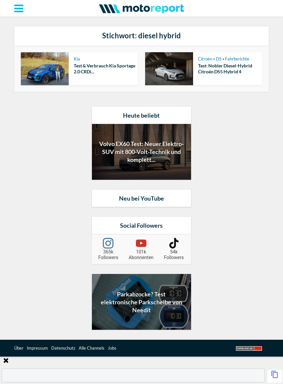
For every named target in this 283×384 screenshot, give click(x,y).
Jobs (112, 348)
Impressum (37, 348)
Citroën (205, 58)
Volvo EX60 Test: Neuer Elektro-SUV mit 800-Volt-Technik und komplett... (141, 151)
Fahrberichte (237, 58)
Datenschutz (63, 348)
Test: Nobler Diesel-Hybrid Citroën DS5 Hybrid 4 (225, 68)
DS (219, 58)
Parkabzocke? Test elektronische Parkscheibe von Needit (141, 302)
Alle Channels (91, 348)
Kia (77, 58)
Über (18, 348)
